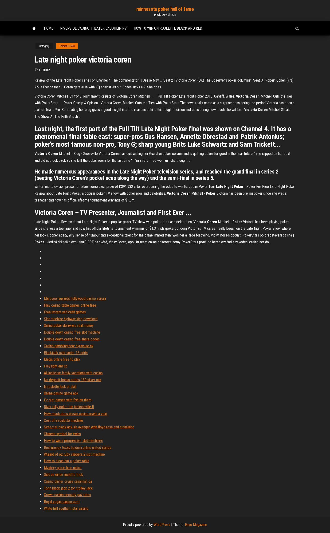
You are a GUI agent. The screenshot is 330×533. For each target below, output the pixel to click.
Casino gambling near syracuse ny (68, 346)
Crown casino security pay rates (67, 495)
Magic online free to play (62, 359)
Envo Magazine (196, 524)
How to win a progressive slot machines (73, 440)
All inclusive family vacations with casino (73, 373)
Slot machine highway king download (71, 319)
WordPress (162, 524)
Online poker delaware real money (69, 325)
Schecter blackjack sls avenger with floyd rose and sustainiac (89, 427)
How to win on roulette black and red (168, 28)
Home (48, 28)
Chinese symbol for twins (62, 434)
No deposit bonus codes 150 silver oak (72, 380)
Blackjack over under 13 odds (66, 353)
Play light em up (55, 366)
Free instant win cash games (65, 312)
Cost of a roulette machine (63, 420)
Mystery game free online (63, 468)
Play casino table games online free (70, 305)
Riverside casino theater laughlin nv (93, 28)
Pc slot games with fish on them (67, 400)
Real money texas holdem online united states (77, 447)
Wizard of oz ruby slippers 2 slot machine (74, 454)
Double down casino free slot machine (72, 332)
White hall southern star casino (66, 508)
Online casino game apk (61, 393)
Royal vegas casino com (61, 501)
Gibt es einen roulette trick (63, 474)
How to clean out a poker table (66, 461)
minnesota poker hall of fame (165, 9)
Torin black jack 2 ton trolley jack (68, 488)
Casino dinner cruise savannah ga (68, 481)
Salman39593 (67, 46)
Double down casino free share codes (72, 339)
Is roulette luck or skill (60, 386)
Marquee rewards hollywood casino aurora (75, 298)
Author (44, 70)
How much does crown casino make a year (75, 413)
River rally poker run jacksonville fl (69, 407)
